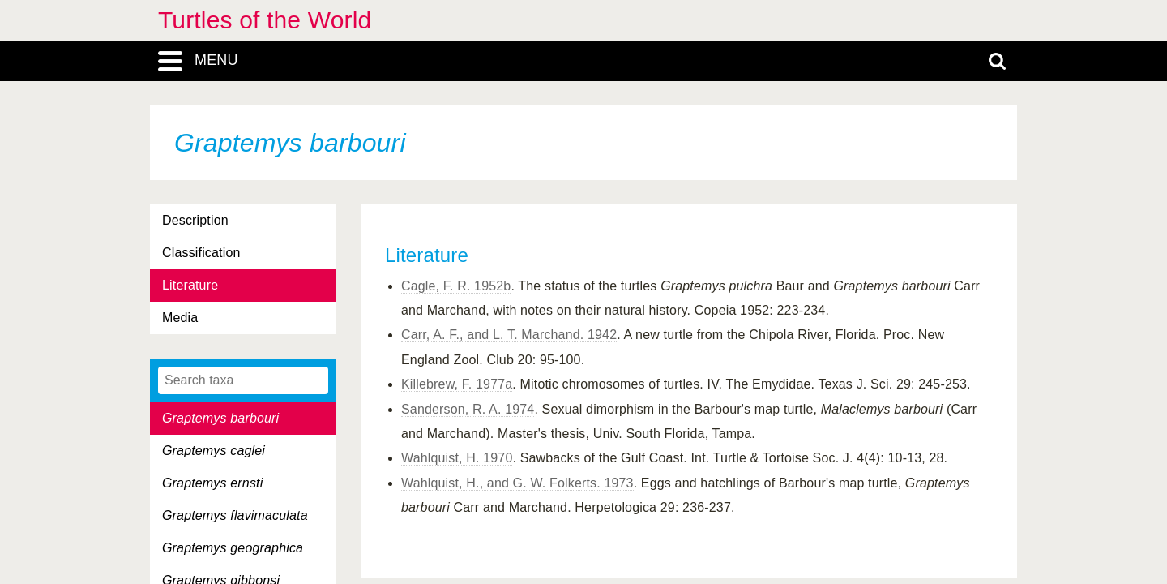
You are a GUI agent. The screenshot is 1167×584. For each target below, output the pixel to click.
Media (180, 317)
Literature (190, 285)
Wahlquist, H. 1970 (456, 458)
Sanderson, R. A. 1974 (467, 409)
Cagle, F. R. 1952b (456, 286)
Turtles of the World (264, 19)
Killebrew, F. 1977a (456, 384)
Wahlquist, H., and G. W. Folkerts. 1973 (517, 483)
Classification (201, 253)
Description (195, 220)
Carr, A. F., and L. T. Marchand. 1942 (509, 334)
